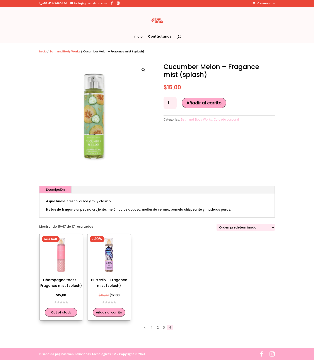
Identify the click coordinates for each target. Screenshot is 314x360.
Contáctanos (159, 37)
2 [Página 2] (158, 327)
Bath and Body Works (64, 51)
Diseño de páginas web (56, 354)
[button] (143, 70)
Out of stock (61, 312)
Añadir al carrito (204, 103)
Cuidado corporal (226, 119)
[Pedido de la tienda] (246, 227)
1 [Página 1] (152, 327)
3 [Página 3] (164, 327)
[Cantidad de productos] (170, 103)
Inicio (138, 37)
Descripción (55, 189)
